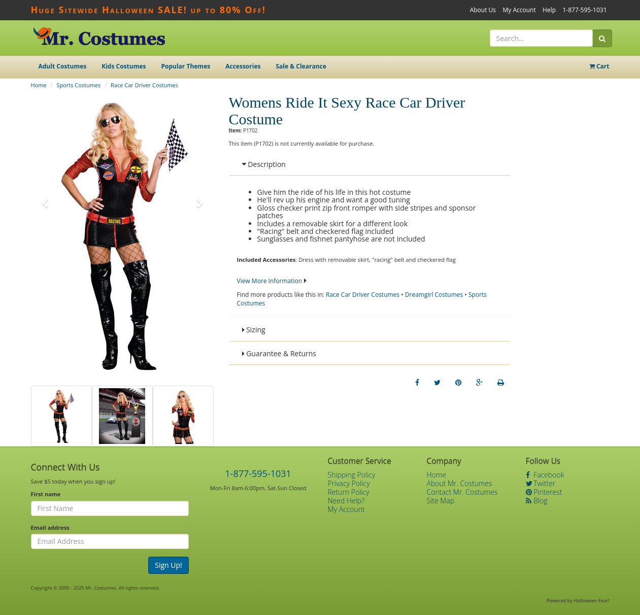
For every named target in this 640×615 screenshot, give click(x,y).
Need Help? (346, 500)
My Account (518, 10)
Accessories (242, 66)
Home (39, 85)
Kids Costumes (124, 66)
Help (549, 10)
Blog (537, 500)
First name (46, 494)
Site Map (441, 500)
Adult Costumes (63, 66)
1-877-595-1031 (584, 10)
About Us (483, 10)
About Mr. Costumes (459, 483)
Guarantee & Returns (279, 353)
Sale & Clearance (301, 66)
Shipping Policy (352, 475)
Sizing (253, 329)
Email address (50, 527)
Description (264, 164)
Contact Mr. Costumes (462, 492)
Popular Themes (186, 66)
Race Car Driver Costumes (144, 85)
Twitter (541, 483)
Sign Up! (168, 565)
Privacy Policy (349, 483)
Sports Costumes (78, 85)
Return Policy (348, 492)
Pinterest (544, 492)
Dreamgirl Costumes (434, 294)
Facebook (545, 475)
